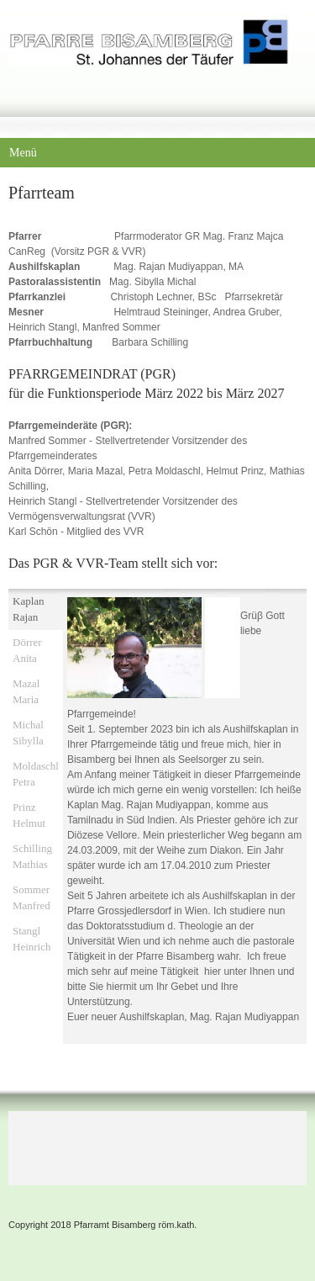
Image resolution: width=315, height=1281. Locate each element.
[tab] (35, 609)
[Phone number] (37, 1144)
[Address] (117, 1144)
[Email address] (77, 1144)
